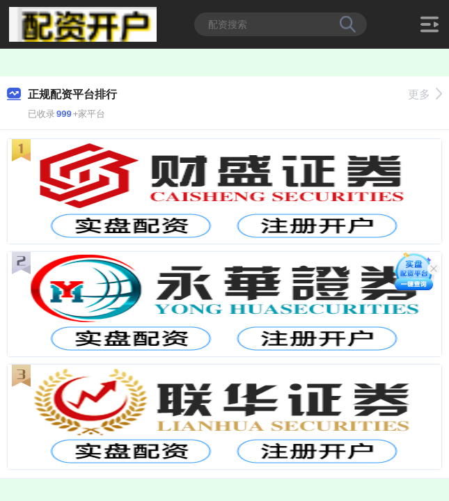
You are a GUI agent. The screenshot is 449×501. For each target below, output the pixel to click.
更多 (425, 94)
